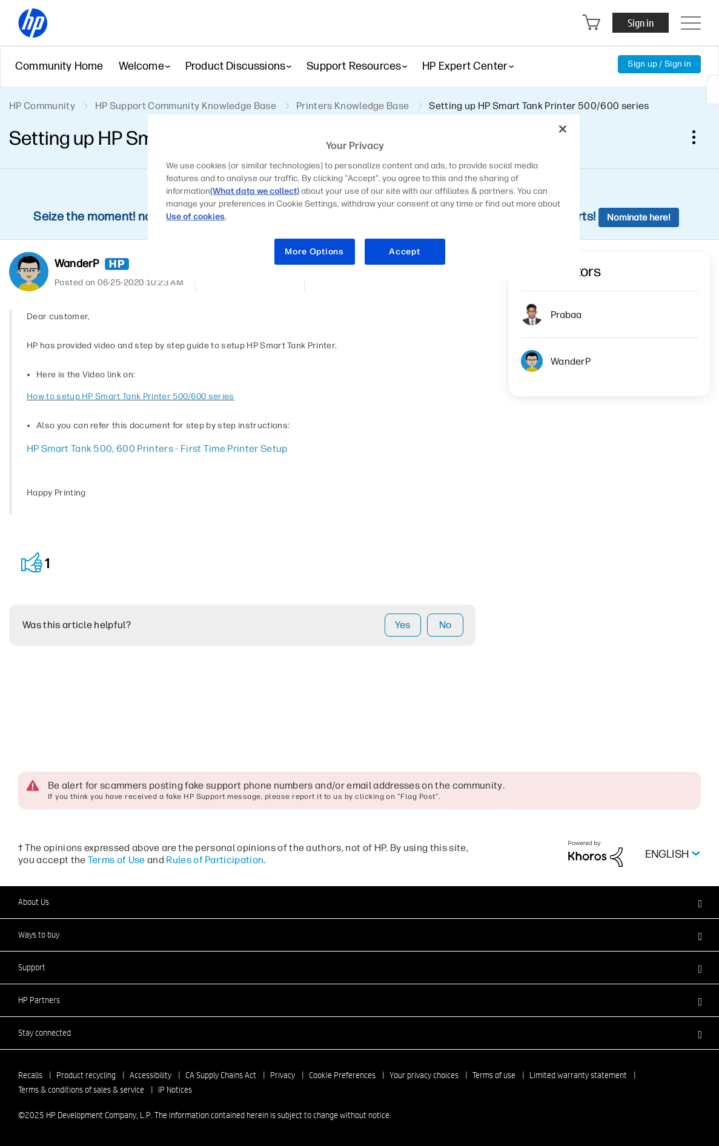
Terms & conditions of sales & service (81, 1089)
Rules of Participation (214, 860)
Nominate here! (639, 217)
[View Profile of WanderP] (77, 263)
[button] (31, 563)
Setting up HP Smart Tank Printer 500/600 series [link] (539, 105)
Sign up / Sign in (659, 64)
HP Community (42, 105)
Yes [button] (402, 625)
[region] (363, 197)
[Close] (562, 129)
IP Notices (175, 1089)
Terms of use (493, 1075)
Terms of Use (116, 860)
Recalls (30, 1075)
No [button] (445, 625)
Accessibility (150, 1075)
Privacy (282, 1075)
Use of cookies (195, 216)
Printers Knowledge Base (352, 105)
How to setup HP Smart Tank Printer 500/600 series (130, 396)
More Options (314, 252)
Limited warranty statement (578, 1075)
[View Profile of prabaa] (566, 314)
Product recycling (86, 1075)
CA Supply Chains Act (220, 1075)
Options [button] (692, 137)
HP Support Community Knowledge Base (185, 105)
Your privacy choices (424, 1075)
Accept (404, 252)
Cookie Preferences (342, 1075)
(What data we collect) (254, 191)
